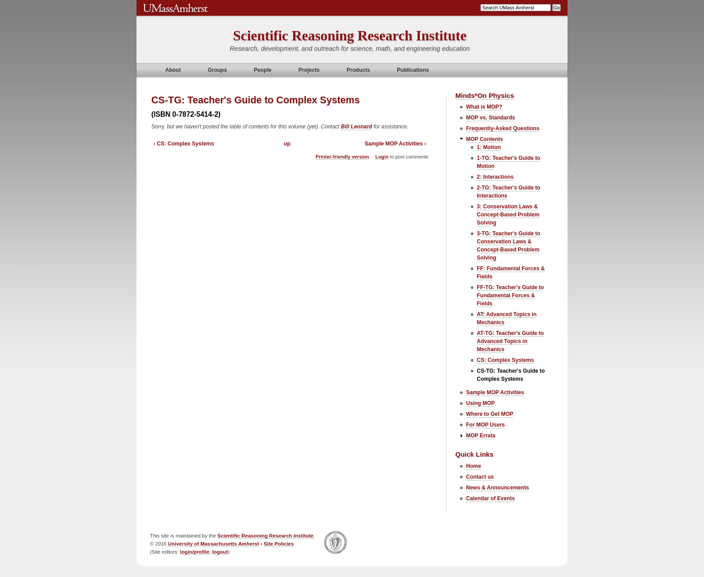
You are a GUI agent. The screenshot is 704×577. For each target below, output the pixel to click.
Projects (309, 70)
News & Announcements (497, 488)
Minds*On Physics (484, 95)
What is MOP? (484, 107)
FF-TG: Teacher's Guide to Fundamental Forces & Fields (510, 295)
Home (473, 466)
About (173, 70)
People (262, 70)
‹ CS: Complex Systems (184, 144)
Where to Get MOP (489, 414)
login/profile (194, 552)
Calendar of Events (490, 498)
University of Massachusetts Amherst (213, 543)
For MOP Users (485, 425)
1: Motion (489, 147)
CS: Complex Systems (505, 360)
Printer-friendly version (342, 156)
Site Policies (279, 543)
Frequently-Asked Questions (502, 128)
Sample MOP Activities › (395, 144)
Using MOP (480, 403)
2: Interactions (495, 177)
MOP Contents (484, 139)
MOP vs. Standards (490, 118)
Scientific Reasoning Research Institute (349, 36)
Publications (413, 70)
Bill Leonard (356, 126)
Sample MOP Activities (495, 392)
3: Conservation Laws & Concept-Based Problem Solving (508, 214)
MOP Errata (480, 435)
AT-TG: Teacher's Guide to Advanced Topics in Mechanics (510, 341)
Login (381, 156)
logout (220, 552)
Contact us (480, 477)
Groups (217, 70)
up (287, 144)
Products (358, 70)
